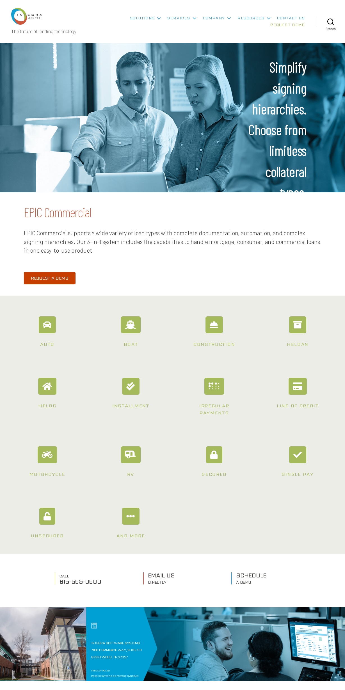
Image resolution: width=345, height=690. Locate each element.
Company (214, 22)
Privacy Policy (101, 680)
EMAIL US (161, 586)
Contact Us (291, 22)
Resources (250, 22)
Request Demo (287, 29)
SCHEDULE (251, 586)
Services (178, 22)
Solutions (142, 22)
